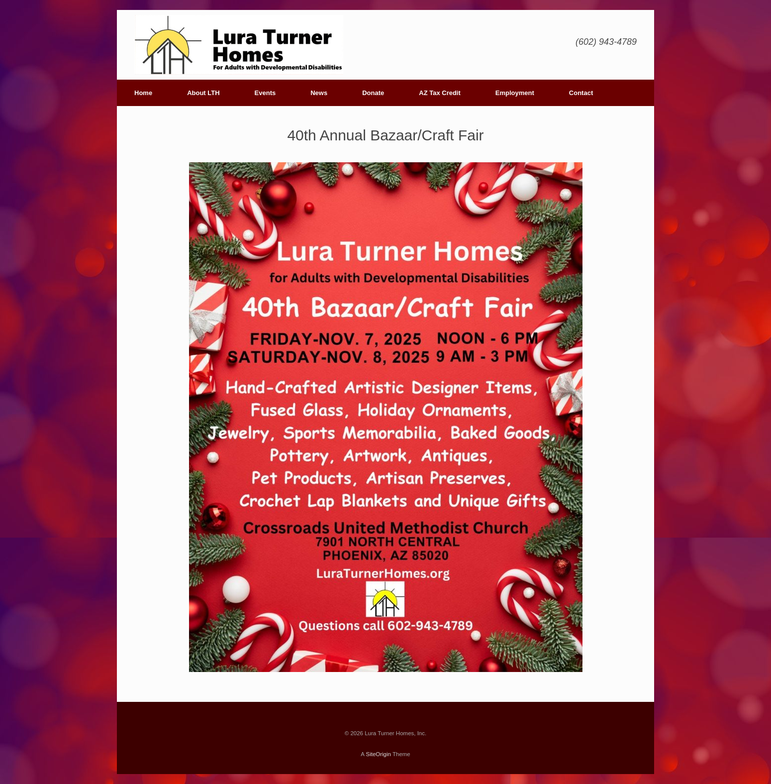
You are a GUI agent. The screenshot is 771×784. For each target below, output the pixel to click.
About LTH (203, 93)
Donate (373, 93)
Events (265, 93)
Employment (514, 93)
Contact (581, 93)
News (318, 93)
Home (143, 93)
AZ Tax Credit (440, 93)
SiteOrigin (378, 754)
